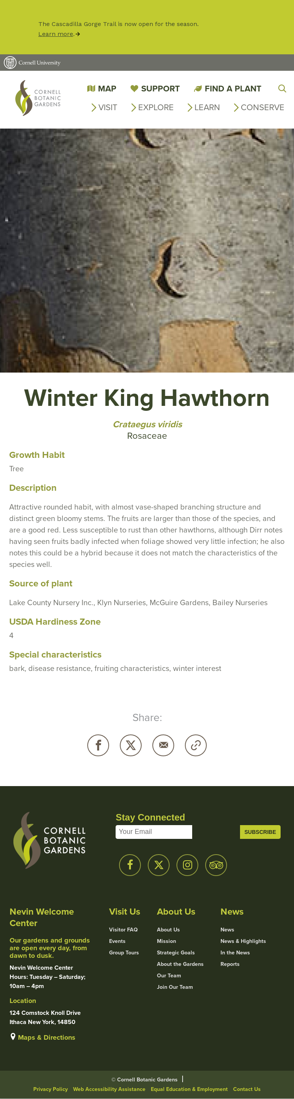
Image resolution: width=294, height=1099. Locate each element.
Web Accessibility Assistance (109, 1089)
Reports (230, 964)
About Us (168, 930)
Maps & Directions (46, 1037)
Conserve (262, 107)
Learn (207, 107)
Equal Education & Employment (189, 1089)
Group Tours (124, 953)
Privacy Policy (50, 1089)
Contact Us (247, 1089)
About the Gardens (180, 964)
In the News (235, 953)
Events (117, 941)
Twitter (131, 745)
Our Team (169, 976)
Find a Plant (233, 88)
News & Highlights (243, 941)
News (227, 930)
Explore (156, 107)
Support (160, 88)
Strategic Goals (176, 953)
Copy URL (196, 745)
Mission (166, 941)
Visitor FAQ (123, 930)
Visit (108, 107)
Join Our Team (175, 987)
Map (107, 88)
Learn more (55, 33)
